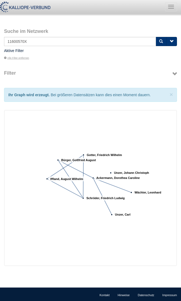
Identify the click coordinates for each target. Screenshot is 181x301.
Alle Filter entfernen (16, 58)
